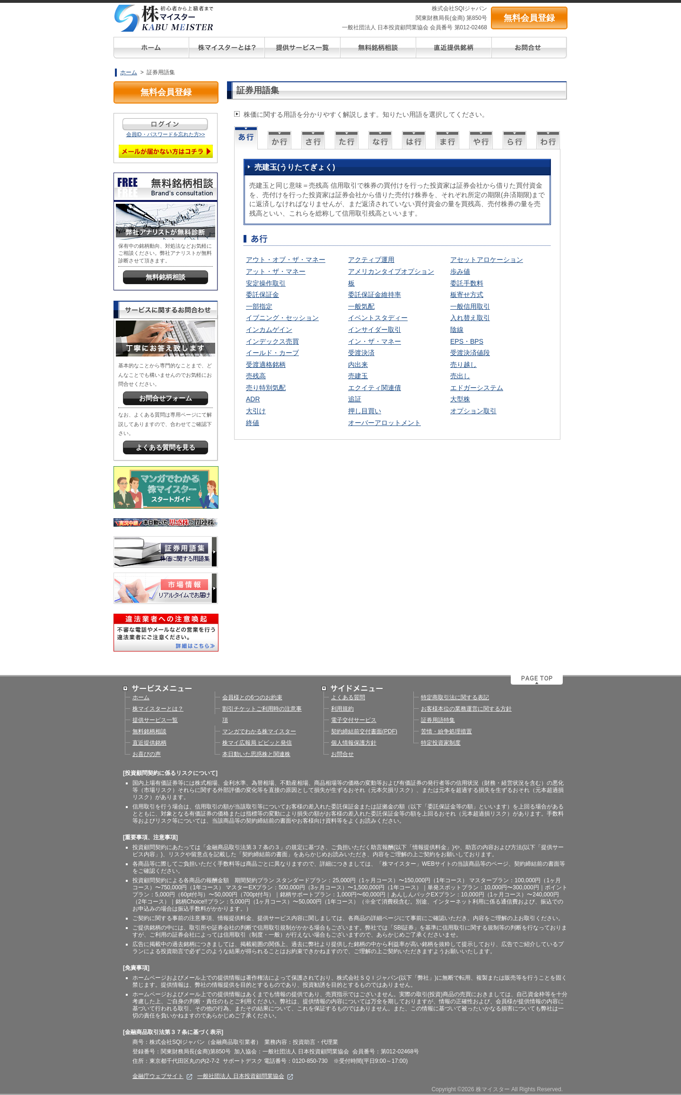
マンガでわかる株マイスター (259, 731)
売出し (460, 376)
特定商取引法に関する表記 (455, 697)
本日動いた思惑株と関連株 (256, 754)
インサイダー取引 (374, 329)
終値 (252, 422)
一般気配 (361, 306)
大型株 (460, 399)
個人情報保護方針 (353, 742)
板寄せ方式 (466, 294)
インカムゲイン (269, 329)
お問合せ (342, 754)
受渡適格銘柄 (266, 364)
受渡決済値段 (470, 352)
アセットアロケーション (486, 259)
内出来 (358, 364)
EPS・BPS (466, 341)
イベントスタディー (378, 318)
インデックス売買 (272, 341)
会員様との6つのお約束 (252, 697)
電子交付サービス (353, 720)
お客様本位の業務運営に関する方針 (466, 708)
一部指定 (259, 306)
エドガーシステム (476, 387)
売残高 (256, 376)
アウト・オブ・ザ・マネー (285, 259)
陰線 (456, 329)
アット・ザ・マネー (276, 271)
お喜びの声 (146, 754)
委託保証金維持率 (374, 294)
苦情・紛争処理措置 (446, 731)
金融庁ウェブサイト (162, 1076)
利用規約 (342, 708)
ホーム (128, 72)
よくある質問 (348, 697)
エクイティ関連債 (374, 387)
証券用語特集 (438, 720)
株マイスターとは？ (157, 708)
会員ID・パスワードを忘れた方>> (165, 134)
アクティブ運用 (371, 259)
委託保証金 (262, 294)
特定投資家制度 (441, 742)
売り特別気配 (266, 387)
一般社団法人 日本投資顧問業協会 (245, 1076)
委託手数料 (466, 283)
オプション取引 (473, 411)
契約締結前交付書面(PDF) (364, 731)
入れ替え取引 (470, 318)
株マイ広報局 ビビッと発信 (257, 742)
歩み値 (460, 271)
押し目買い (364, 411)
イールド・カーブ (272, 352)
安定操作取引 (266, 283)
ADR (253, 399)
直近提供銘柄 (149, 742)
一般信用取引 (470, 306)
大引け (256, 411)
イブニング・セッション (282, 318)
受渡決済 (361, 352)
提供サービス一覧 (155, 720)
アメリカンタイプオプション (391, 271)
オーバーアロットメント (384, 422)
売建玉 (358, 376)
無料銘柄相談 (149, 731)
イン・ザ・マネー (374, 341)
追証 (354, 399)
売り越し (463, 364)
